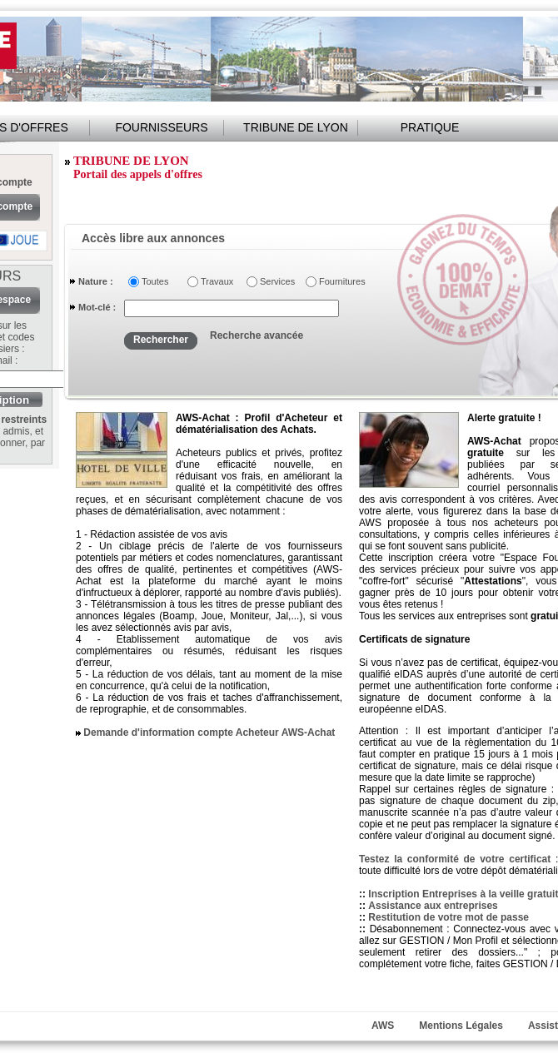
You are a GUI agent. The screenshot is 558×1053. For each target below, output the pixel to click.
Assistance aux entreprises (432, 905)
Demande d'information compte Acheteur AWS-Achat (209, 732)
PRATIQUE (430, 127)
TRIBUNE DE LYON (295, 127)
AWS (382, 1025)
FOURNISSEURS (161, 127)
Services (277, 281)
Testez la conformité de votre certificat (457, 859)
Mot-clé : (97, 307)
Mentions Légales (461, 1025)
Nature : (95, 281)
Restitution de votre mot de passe (448, 917)
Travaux (217, 281)
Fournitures (340, 281)
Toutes (155, 281)
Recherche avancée (256, 335)
